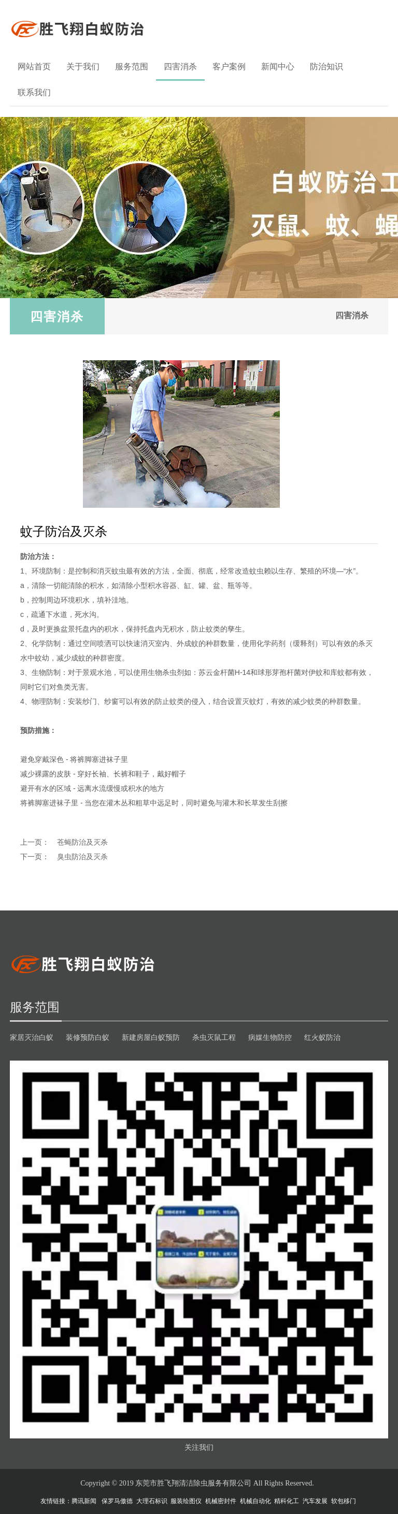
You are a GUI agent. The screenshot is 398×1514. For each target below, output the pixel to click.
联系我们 (34, 92)
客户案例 (229, 66)
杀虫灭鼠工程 (214, 1037)
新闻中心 (277, 66)
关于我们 (83, 66)
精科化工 (286, 1501)
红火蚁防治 (322, 1037)
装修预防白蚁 (87, 1037)
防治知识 (326, 66)
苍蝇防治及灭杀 (82, 842)
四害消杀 (180, 66)
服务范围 (131, 66)
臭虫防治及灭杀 (82, 856)
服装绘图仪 (186, 1501)
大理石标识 (151, 1501)
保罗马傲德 (117, 1501)
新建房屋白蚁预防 (151, 1037)
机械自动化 (255, 1501)
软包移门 (343, 1501)
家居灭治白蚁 (31, 1037)
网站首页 (34, 66)
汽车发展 (315, 1501)
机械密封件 (220, 1501)
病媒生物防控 (270, 1037)
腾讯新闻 (84, 1501)
